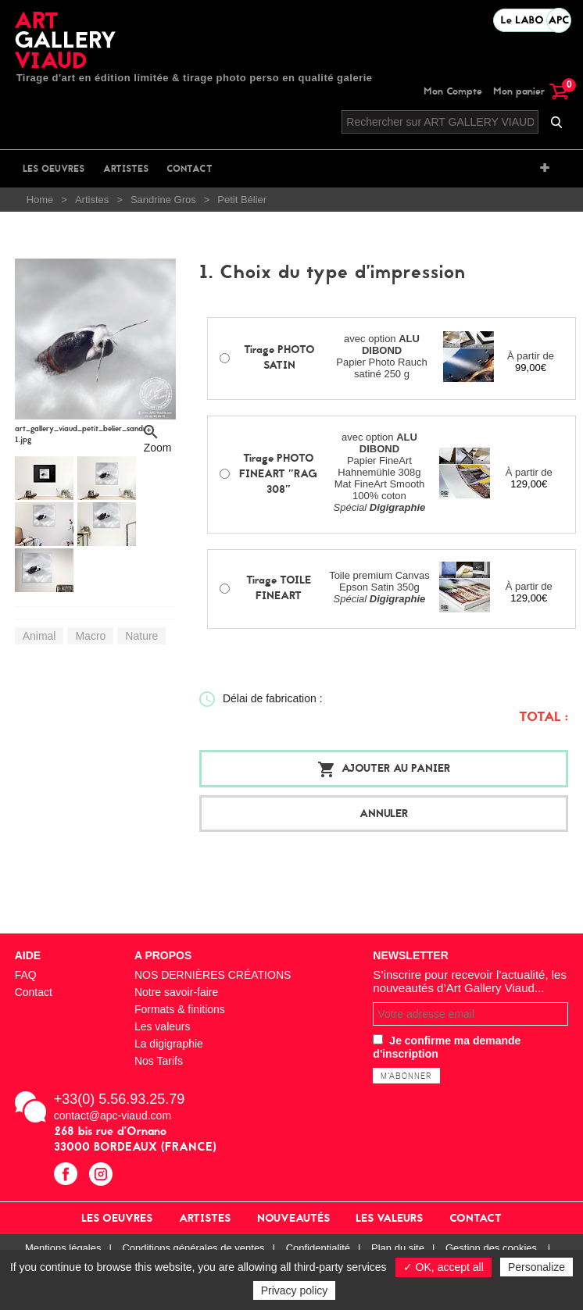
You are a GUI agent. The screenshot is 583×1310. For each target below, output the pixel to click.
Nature (141, 636)
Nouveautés (293, 1218)
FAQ (26, 975)
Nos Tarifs (158, 1061)
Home (40, 199)
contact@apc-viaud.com (112, 1115)
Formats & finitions (179, 1009)
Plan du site (397, 1248)
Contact (189, 169)
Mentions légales (63, 1248)
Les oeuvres (53, 169)
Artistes (125, 169)
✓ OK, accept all (443, 1267)
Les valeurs (162, 1026)
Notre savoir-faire (176, 992)
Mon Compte (453, 91)
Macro (90, 636)
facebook (67, 1176)
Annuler (383, 813)
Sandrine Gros (163, 199)
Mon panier (530, 91)
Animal (39, 636)
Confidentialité (318, 1248)
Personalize (536, 1267)
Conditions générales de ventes (193, 1248)
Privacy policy (294, 1290)
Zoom (158, 444)
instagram (102, 1176)
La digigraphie (168, 1043)
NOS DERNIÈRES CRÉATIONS (212, 975)
